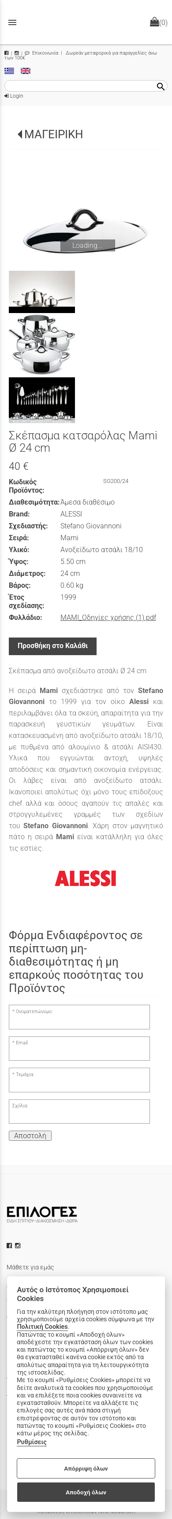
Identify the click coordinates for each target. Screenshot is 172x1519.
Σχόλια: (20, 1106)
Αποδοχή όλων (86, 1492)
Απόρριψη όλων (86, 1468)
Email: (22, 1043)
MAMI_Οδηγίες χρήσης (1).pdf (108, 617)
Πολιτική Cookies (42, 1327)
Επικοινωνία (41, 53)
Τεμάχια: (25, 1074)
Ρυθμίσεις (31, 1442)
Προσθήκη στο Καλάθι (53, 646)
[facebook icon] (10, 1245)
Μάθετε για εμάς (30, 1267)
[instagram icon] (18, 1245)
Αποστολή (30, 1136)
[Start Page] (86, 22)
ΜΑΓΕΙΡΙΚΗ (53, 134)
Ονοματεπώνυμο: (34, 1011)
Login (13, 96)
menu (12, 22)
